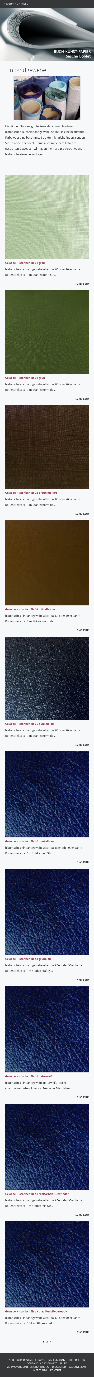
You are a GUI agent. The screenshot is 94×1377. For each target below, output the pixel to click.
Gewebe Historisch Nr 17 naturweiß (29, 1076)
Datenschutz (57, 1359)
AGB (11, 1359)
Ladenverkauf (78, 1366)
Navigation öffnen (16, 4)
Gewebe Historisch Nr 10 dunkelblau (29, 841)
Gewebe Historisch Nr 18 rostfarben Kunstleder (37, 1194)
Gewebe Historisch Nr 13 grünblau (28, 959)
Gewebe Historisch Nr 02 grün (25, 378)
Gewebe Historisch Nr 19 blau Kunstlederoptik (36, 1311)
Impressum (40, 1370)
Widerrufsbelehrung (31, 1359)
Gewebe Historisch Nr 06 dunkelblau (29, 724)
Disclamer (59, 1366)
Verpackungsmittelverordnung (28, 1366)
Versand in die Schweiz (42, 1363)
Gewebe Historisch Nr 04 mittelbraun (30, 609)
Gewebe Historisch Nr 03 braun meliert (31, 493)
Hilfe (63, 1363)
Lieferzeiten (77, 1359)
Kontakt (55, 1370)
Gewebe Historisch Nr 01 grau (25, 263)
